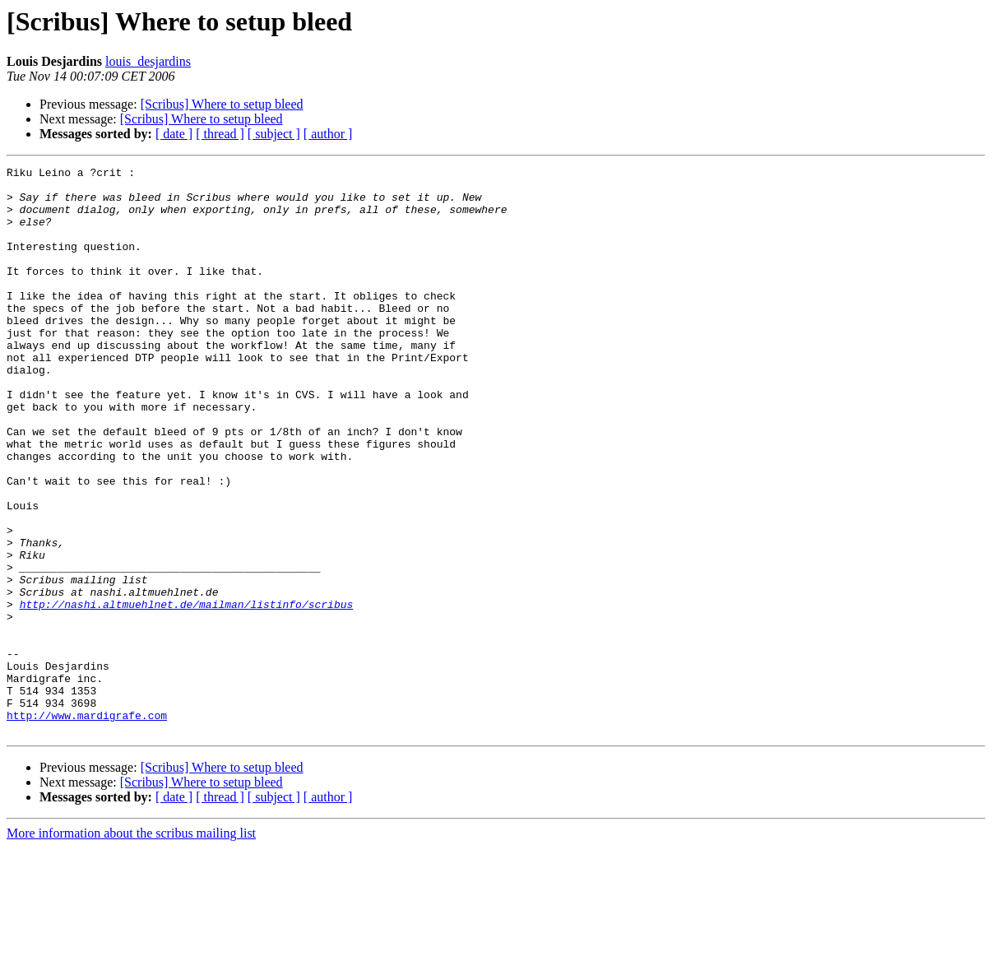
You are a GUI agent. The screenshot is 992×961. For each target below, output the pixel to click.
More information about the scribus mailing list (131, 947)
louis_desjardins (148, 61)
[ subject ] (274, 134)
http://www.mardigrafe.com (87, 826)
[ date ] (173, 134)
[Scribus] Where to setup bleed (222, 104)
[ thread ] (220, 134)
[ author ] (328, 134)
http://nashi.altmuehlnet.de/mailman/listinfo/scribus (187, 692)
